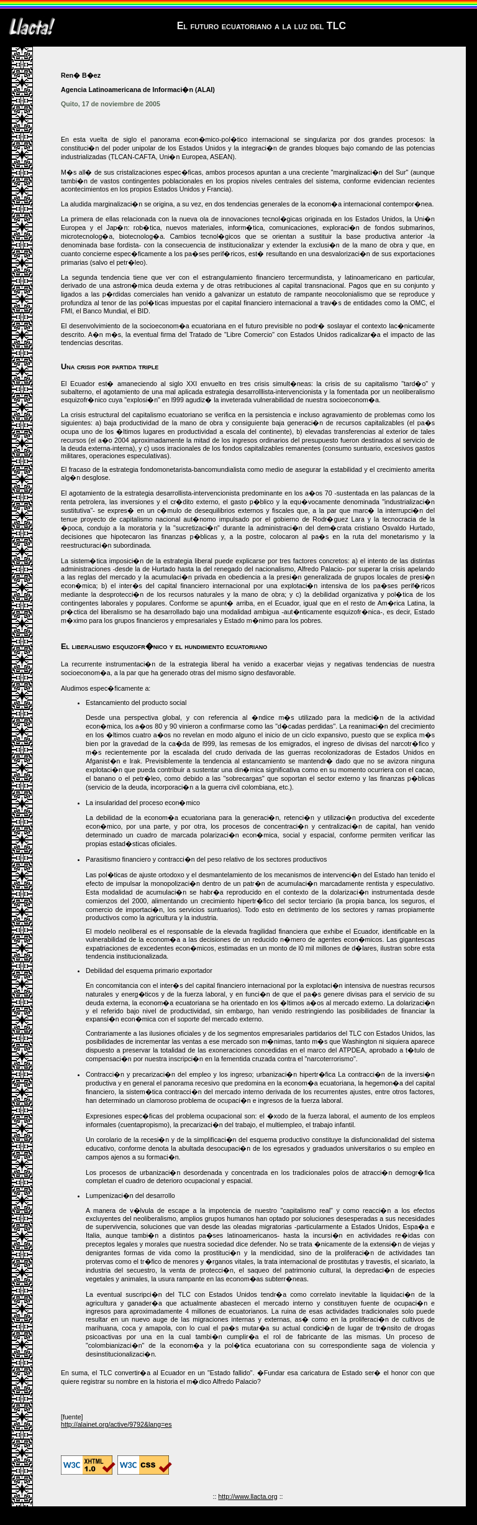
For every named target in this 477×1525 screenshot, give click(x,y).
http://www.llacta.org (247, 1496)
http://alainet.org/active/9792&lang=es (116, 1424)
